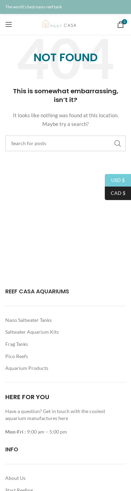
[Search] (65, 143)
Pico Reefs (16, 356)
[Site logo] (65, 24)
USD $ (115, 180)
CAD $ (115, 193)
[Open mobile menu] (9, 24)
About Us (15, 478)
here (63, 418)
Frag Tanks (16, 344)
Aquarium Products (26, 368)
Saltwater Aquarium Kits (32, 332)
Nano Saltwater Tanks (28, 320)
